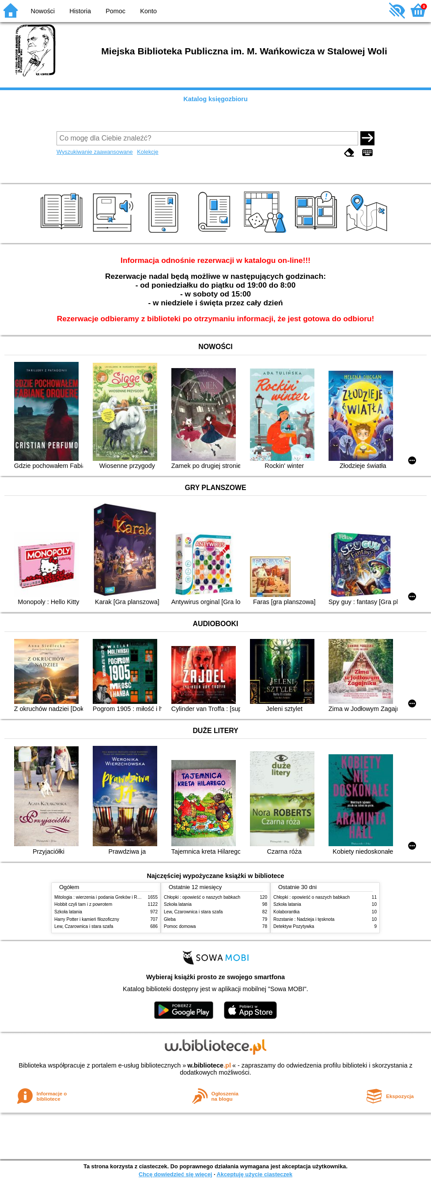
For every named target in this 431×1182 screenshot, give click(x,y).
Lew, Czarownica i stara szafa (83, 926)
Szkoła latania (68, 911)
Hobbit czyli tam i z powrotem (83, 904)
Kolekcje (147, 151)
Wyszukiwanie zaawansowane (95, 151)
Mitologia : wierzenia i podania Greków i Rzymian (102, 897)
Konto (148, 11)
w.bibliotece (209, 1065)
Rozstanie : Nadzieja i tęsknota (303, 919)
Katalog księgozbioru (215, 99)
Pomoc (115, 11)
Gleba (170, 919)
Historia (80, 11)
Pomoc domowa (180, 926)
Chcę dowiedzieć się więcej (175, 1174)
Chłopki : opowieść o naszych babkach (202, 897)
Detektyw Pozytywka (293, 926)
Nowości (43, 11)
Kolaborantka (286, 911)
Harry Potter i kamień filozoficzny (86, 919)
